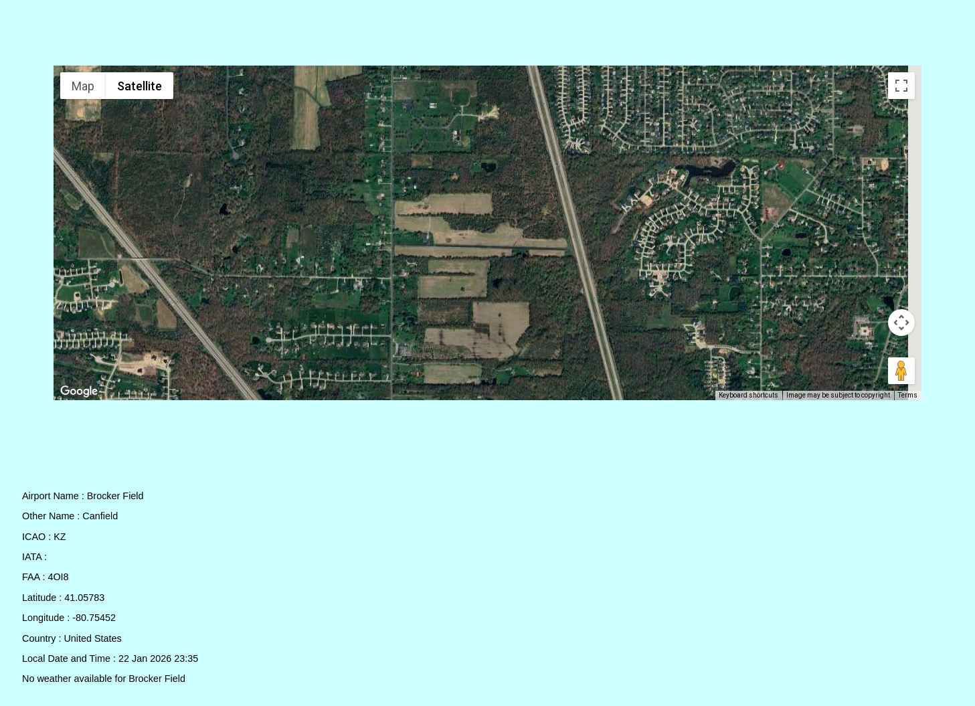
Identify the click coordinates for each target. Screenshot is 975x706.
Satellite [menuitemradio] (139, 86)
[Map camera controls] (901, 322)
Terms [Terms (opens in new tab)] (907, 395)
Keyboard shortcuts (748, 395)
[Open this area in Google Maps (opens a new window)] (79, 391)
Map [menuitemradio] (83, 86)
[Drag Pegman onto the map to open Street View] (901, 370)
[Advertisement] (487, 35)
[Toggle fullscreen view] (901, 85)
